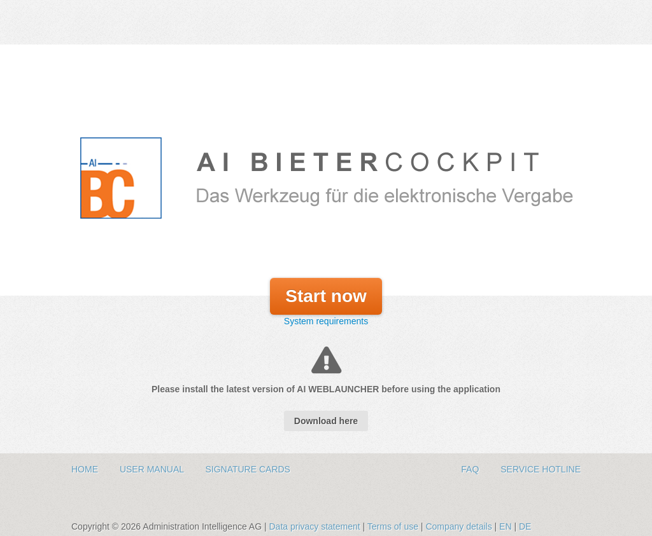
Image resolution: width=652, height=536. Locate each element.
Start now (326, 296)
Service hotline (540, 469)
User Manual (153, 469)
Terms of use (394, 526)
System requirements (326, 321)
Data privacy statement (315, 526)
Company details (459, 526)
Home (86, 469)
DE (525, 526)
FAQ (471, 469)
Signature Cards (247, 469)
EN (505, 526)
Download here (326, 421)
